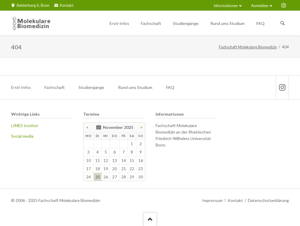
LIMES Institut (24, 125)
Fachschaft (55, 87)
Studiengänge (91, 87)
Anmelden (259, 5)
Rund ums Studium (135, 87)
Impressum (212, 200)
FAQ (170, 87)
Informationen (226, 5)
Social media (22, 136)
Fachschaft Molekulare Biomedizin (248, 47)
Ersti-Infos (21, 87)
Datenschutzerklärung (268, 200)
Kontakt (235, 200)
